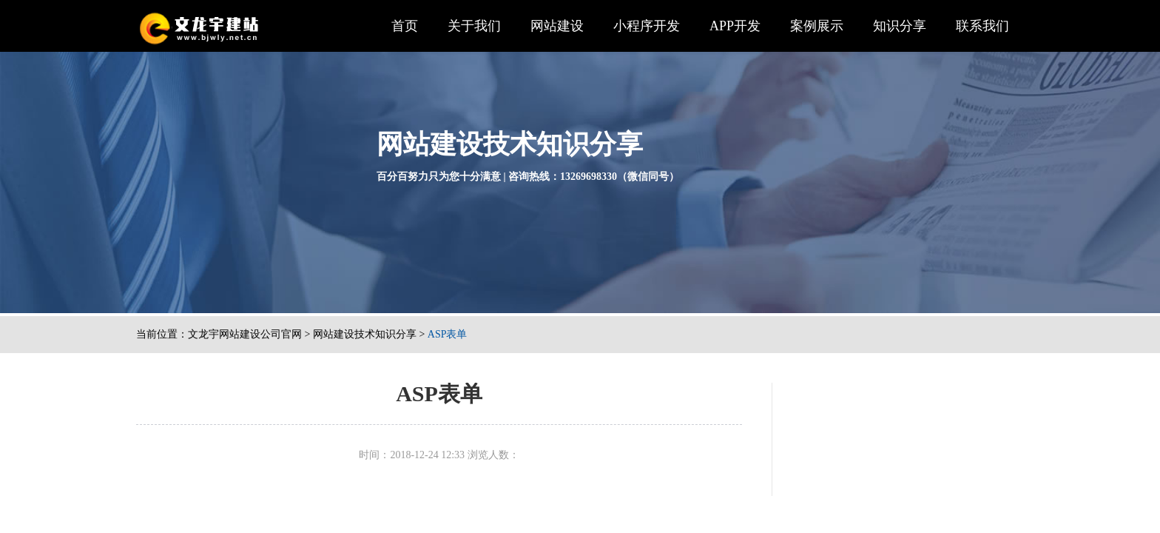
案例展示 (816, 26)
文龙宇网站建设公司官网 (245, 334)
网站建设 (557, 26)
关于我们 (474, 26)
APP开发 (735, 26)
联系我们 (982, 26)
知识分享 (899, 26)
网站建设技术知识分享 (365, 334)
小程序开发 (646, 26)
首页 (404, 26)
